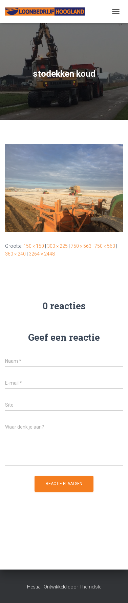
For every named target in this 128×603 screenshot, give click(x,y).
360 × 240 (15, 254)
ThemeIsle (90, 586)
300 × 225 (57, 246)
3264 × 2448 (42, 254)
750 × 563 (81, 246)
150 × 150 (33, 246)
